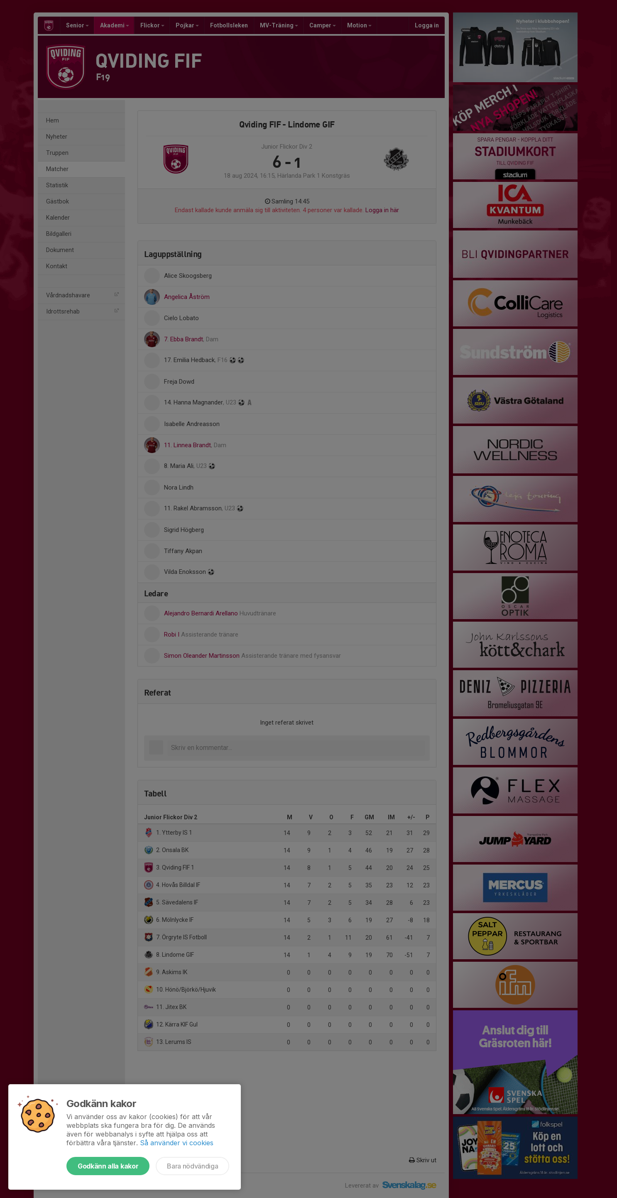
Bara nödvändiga (192, 1166)
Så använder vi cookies (176, 1143)
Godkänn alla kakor (108, 1166)
